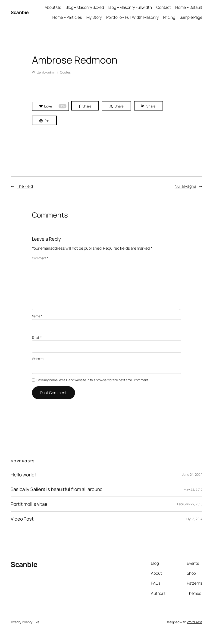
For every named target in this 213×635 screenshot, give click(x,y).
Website (38, 358)
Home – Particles (67, 17)
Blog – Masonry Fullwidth (130, 7)
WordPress (194, 622)
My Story (94, 17)
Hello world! (23, 474)
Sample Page (191, 17)
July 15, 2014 (193, 519)
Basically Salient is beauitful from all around (57, 489)
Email (37, 337)
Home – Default (188, 7)
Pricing (169, 17)
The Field (25, 186)
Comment (40, 258)
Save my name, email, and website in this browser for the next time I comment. (93, 380)
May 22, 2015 (193, 489)
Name (37, 316)
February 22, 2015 (189, 504)
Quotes (65, 72)
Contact (163, 7)
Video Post (22, 518)
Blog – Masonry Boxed (85, 7)
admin (51, 72)
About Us (53, 7)
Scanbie (20, 12)
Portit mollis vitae (29, 504)
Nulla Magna (185, 186)
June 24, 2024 (192, 474)
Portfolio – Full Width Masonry (132, 17)
